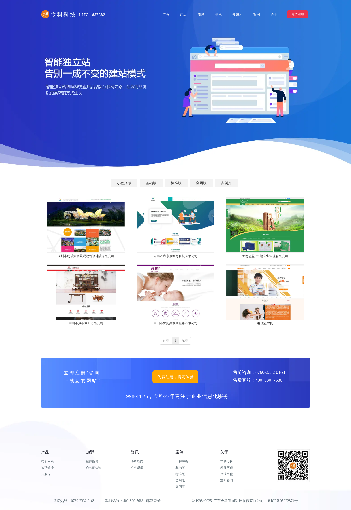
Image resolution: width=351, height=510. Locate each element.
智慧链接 (47, 468)
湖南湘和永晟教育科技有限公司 (175, 256)
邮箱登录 (153, 501)
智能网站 (47, 461)
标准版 (180, 474)
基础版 (180, 468)
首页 (166, 340)
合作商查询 (94, 468)
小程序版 (182, 461)
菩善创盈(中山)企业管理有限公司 (265, 256)
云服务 (46, 474)
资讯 (135, 452)
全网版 (180, 480)
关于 (224, 452)
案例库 (180, 486)
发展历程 (226, 468)
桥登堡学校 (265, 323)
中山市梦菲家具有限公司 (86, 323)
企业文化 (226, 474)
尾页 (185, 340)
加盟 (90, 452)
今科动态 (137, 461)
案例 (180, 452)
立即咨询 (226, 480)
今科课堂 (137, 468)
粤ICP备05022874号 (282, 501)
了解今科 (226, 461)
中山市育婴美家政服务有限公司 (175, 323)
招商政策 (92, 461)
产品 (45, 452)
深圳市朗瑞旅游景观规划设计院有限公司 (86, 256)
